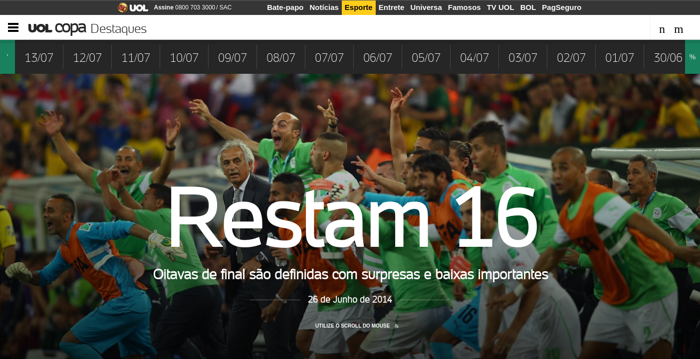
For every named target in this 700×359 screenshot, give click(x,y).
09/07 (232, 58)
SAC (226, 7)
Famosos (464, 7)
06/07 (377, 58)
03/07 (522, 58)
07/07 (329, 58)
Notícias (324, 7)
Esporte (359, 7)
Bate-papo (285, 7)
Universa (426, 7)
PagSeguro (561, 7)
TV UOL (500, 7)
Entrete (392, 7)
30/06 (668, 58)
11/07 (135, 58)
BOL (528, 7)
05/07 (426, 58)
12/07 (87, 58)
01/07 (619, 58)
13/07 (38, 58)
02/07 (571, 58)
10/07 (184, 58)
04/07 (474, 58)
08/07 (280, 58)
